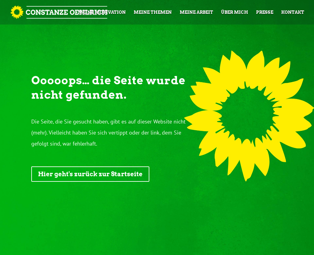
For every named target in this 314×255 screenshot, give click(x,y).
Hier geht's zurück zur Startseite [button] (90, 174)
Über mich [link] (234, 12)
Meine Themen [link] (153, 12)
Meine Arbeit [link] (196, 12)
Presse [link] (264, 12)
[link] (46, 12)
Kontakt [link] (292, 12)
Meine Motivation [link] (102, 12)
